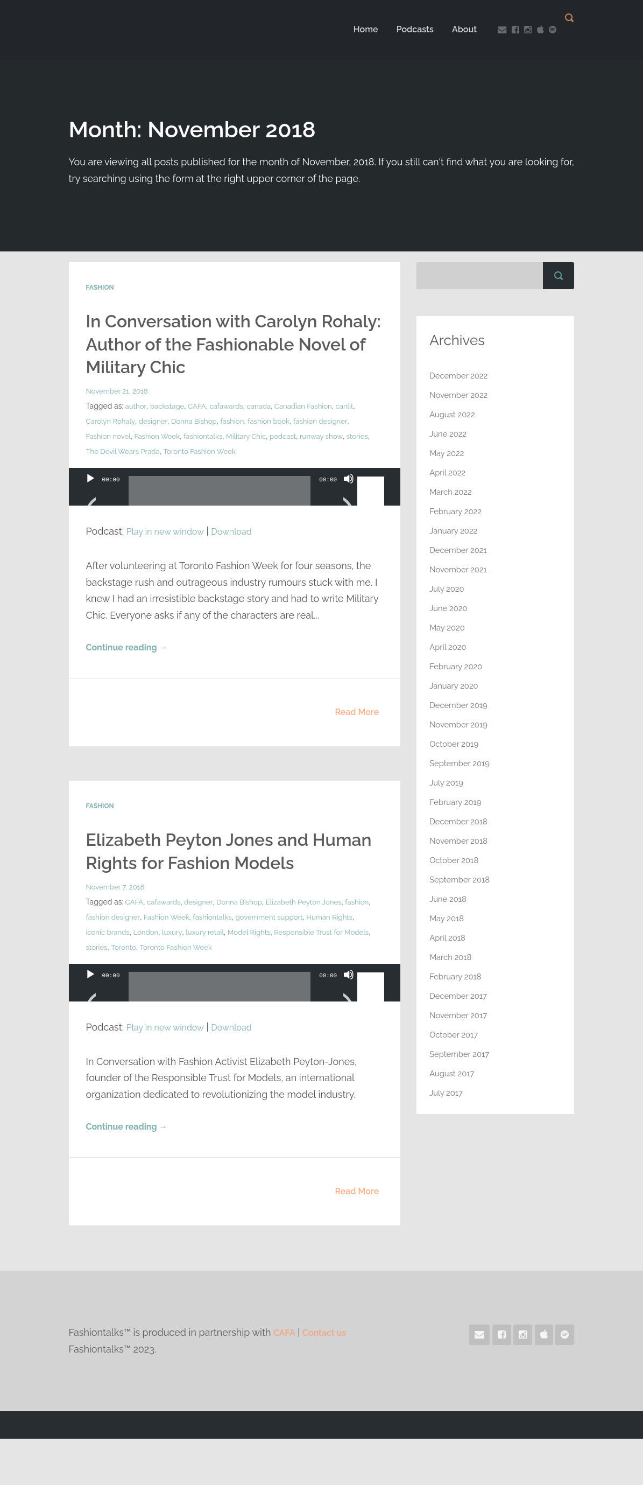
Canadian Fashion (312, 428)
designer (156, 443)
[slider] (220, 517)
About (453, 29)
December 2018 (460, 821)
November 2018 (460, 841)
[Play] (90, 514)
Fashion (100, 287)
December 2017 (460, 996)
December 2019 (460, 705)
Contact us (329, 1379)
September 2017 (461, 1054)
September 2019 (461, 763)
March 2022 (452, 492)
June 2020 (449, 608)
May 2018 (448, 918)
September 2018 (461, 879)
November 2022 (460, 395)
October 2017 (455, 1034)
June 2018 (449, 899)
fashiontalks (210, 458)
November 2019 (460, 724)
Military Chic (255, 458)
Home (355, 29)
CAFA (200, 428)
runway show (334, 458)
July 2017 (447, 1093)
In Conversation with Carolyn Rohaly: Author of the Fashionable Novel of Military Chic (217, 354)
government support (308, 962)
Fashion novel (109, 458)
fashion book (278, 443)
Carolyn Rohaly (112, 443)
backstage (169, 428)
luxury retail (236, 977)
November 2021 (460, 569)
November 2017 (460, 1015)
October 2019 (455, 744)
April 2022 (449, 472)
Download (243, 553)
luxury (202, 977)
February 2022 (457, 511)
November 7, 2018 (117, 932)
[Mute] (348, 514)
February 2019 (457, 802)
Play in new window (170, 553)
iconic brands (134, 977)
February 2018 (457, 976)
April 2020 (449, 647)
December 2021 (460, 550)
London (174, 977)
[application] (235, 520)
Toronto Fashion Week (232, 474)
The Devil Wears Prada (151, 474)
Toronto (166, 993)
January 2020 (455, 686)
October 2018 (456, 860)
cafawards (231, 428)
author (136, 428)
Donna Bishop (199, 443)
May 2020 (448, 627)
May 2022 (448, 453)
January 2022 (455, 531)
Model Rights (283, 977)
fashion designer (332, 443)
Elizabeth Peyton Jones (313, 947)
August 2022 (454, 414)
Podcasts (404, 29)
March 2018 (452, 957)
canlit (356, 428)
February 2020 (457, 666)
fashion (239, 443)
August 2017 (453, 1073)
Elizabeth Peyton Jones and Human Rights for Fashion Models (211, 885)
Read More (357, 735)
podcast (294, 458)
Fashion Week (161, 458)
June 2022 (449, 434)
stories (97, 474)
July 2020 (448, 589)
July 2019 (447, 782)
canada (265, 428)
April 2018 (448, 938)
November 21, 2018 (119, 413)
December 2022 (460, 375)
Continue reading (132, 670)
